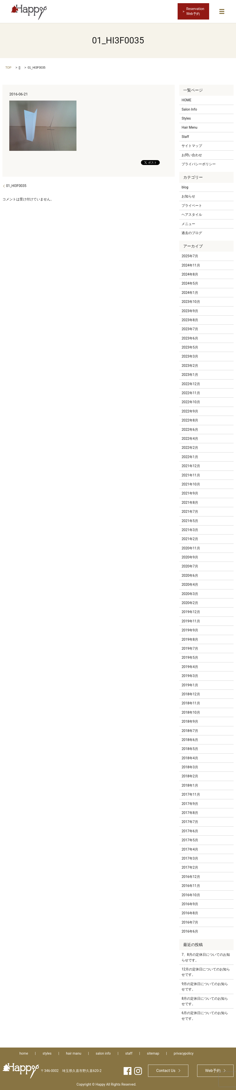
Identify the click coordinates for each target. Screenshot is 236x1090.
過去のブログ (192, 232)
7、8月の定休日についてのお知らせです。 (206, 956)
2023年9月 (190, 310)
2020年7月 (190, 566)
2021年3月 (190, 529)
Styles (186, 118)
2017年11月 (191, 794)
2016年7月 (190, 922)
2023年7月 (190, 328)
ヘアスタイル (192, 214)
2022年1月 (190, 456)
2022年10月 (191, 401)
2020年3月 (190, 593)
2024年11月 (191, 265)
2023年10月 (191, 301)
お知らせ (188, 196)
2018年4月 (190, 758)
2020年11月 (191, 548)
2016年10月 (191, 894)
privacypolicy (183, 1053)
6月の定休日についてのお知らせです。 (205, 1015)
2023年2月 (190, 365)
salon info (103, 1053)
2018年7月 (190, 730)
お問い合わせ (192, 154)
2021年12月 (191, 465)
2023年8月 (190, 319)
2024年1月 (190, 292)
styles (47, 1053)
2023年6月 (190, 338)
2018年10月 (191, 712)
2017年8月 (190, 812)
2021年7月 (190, 511)
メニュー (188, 223)
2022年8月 (190, 420)
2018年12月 (191, 694)
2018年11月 (191, 703)
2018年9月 (190, 721)
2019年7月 (190, 648)
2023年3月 (190, 356)
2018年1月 (190, 785)
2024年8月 (190, 274)
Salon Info (189, 109)
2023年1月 (190, 374)
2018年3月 (190, 767)
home (23, 1053)
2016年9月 (190, 903)
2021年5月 (190, 520)
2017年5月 (190, 840)
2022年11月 (191, 392)
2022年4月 (190, 438)
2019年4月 (190, 666)
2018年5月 (190, 748)
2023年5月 (190, 347)
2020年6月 (190, 575)
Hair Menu (189, 127)
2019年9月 (190, 630)
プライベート (192, 205)
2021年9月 (190, 493)
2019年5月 (190, 657)
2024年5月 (190, 283)
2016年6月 (190, 931)
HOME (186, 100)
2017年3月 (190, 858)
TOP (8, 67)
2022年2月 (190, 447)
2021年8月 (190, 502)
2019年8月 (190, 639)
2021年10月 (191, 484)
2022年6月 (190, 429)
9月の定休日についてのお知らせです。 (205, 986)
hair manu (73, 1053)
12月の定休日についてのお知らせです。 (206, 971)
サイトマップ (192, 145)
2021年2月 (190, 538)
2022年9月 (190, 411)
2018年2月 (190, 776)
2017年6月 (190, 831)
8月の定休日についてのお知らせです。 (205, 1000)
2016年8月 (190, 913)
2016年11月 (191, 885)
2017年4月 (190, 849)
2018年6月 (190, 739)
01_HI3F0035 (16, 185)
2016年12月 (191, 876)
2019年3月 (190, 675)
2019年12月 (191, 611)
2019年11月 (191, 621)
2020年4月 (190, 584)
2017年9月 (190, 803)
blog (185, 187)
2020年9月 (190, 557)
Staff (185, 136)
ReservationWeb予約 (195, 11)
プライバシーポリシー (199, 163)
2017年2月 (190, 867)
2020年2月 (190, 602)
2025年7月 (190, 255)
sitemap (153, 1053)
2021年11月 (191, 475)
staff (128, 1053)
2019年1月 (190, 685)
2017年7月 (190, 821)
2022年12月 (191, 383)
